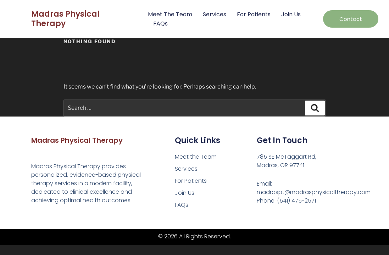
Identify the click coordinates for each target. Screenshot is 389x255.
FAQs (160, 23)
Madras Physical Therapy (65, 18)
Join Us (291, 14)
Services (214, 14)
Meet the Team (170, 14)
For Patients (254, 14)
